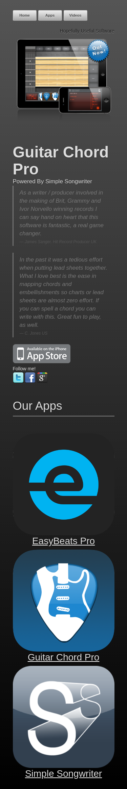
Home (24, 15)
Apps (50, 15)
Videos (75, 15)
